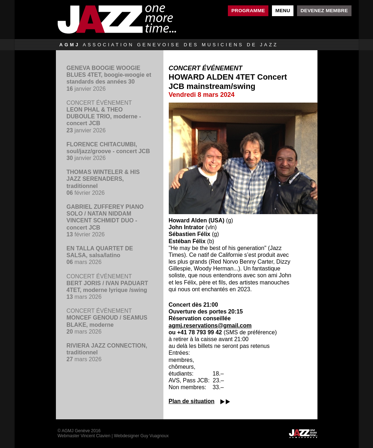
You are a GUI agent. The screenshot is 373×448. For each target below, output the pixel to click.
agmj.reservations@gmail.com (210, 325)
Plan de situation (192, 401)
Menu (283, 10)
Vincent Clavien (95, 435)
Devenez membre (324, 10)
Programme (248, 10)
